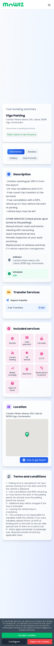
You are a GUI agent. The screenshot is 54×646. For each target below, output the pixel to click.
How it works (29, 158)
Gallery (13, 158)
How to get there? (34, 460)
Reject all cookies (40, 641)
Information (16, 151)
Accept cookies (27, 635)
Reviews (32, 151)
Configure (14, 641)
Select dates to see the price (21, 134)
